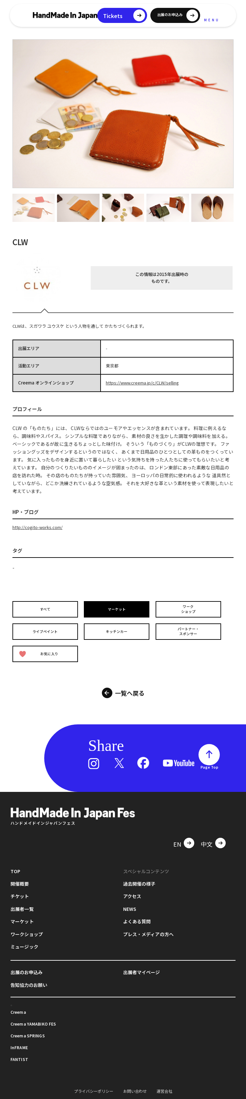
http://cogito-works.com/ (37, 527)
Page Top (209, 762)
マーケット (117, 609)
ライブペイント (46, 630)
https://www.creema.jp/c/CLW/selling (142, 383)
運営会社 (164, 1086)
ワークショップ (189, 609)
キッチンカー (117, 630)
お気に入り (40, 651)
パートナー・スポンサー (189, 630)
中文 (207, 839)
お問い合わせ (135, 1086)
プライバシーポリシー (93, 1086)
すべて (46, 609)
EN (177, 839)
